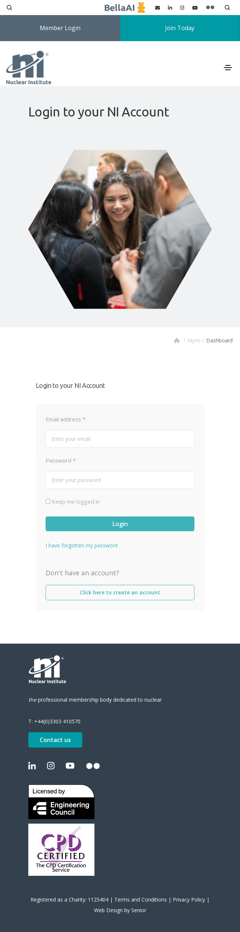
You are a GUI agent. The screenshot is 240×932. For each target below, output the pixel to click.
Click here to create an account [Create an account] (120, 592)
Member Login (60, 28)
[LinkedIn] (170, 7)
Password (61, 460)
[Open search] (9, 7)
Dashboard (219, 340)
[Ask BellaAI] (124, 8)
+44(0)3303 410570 (57, 721)
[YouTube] (195, 7)
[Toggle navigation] (228, 67)
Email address (66, 419)
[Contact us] (157, 7)
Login (120, 524)
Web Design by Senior (120, 910)
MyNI (193, 340)
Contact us (55, 740)
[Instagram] (182, 7)
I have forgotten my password (82, 545)
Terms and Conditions (140, 899)
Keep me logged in (76, 501)
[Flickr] (210, 7)
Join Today (179, 28)
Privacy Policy (189, 899)
